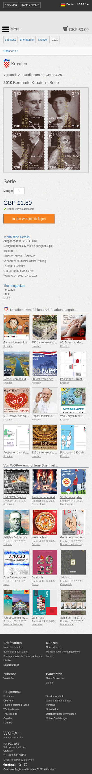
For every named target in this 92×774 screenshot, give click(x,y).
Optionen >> (10, 51)
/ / (75, 4)
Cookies (7, 718)
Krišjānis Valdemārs (15, 537)
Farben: (8, 266)
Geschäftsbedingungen (58, 700)
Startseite (10, 39)
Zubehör (9, 674)
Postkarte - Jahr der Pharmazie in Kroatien (28, 452)
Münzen (52, 643)
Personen (9, 289)
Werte (7, 275)
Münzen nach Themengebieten (63, 651)
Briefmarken (27, 39)
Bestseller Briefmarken (15, 651)
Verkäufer (8, 678)
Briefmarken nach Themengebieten (22, 656)
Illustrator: (9, 250)
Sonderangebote (55, 696)
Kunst (6, 293)
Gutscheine (52, 709)
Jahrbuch (37, 577)
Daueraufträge (11, 664)
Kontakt (7, 722)
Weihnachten (40, 537)
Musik (6, 297)
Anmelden (11, 5)
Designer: (9, 246)
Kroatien (43, 39)
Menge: (8, 190)
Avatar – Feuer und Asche (47, 497)
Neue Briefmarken (13, 647)
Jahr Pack (38, 617)
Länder (7, 660)
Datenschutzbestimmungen (61, 713)
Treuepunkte (10, 713)
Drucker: (8, 256)
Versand (50, 704)
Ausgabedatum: (12, 241)
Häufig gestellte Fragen (16, 704)
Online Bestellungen (57, 718)
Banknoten (54, 674)
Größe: (7, 270)
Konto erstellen (30, 5)
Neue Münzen (53, 647)
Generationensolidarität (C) (19, 342)
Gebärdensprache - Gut (74, 537)
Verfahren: (9, 261)
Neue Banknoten (55, 678)
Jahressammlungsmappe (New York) (25, 617)
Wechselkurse (11, 709)
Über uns (8, 700)
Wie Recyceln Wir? (71, 416)
